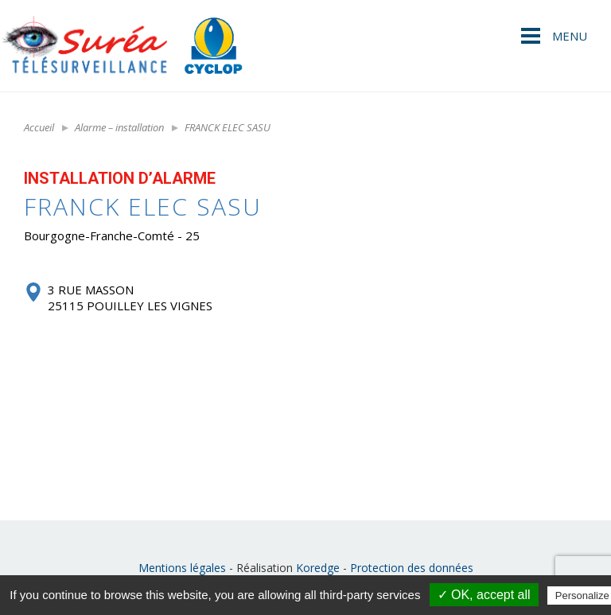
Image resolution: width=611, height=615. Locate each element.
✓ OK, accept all (484, 594)
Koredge (318, 567)
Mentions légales (182, 567)
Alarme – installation (119, 127)
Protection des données (411, 567)
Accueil (39, 127)
